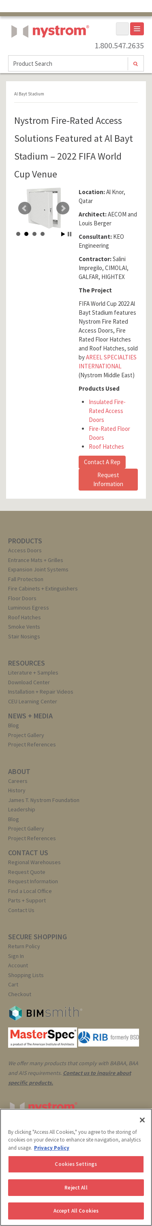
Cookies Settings (76, 1164)
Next (62, 208)
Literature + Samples (33, 672)
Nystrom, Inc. (48, 52)
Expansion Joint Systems (38, 569)
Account (18, 965)
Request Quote (26, 872)
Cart (13, 984)
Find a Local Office (30, 891)
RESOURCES (26, 663)
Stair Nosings (24, 636)
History (17, 790)
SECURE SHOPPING (37, 936)
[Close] (142, 1120)
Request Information (108, 479)
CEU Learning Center (32, 701)
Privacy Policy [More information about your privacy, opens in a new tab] (51, 1147)
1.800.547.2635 (119, 45)
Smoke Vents (24, 626)
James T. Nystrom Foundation (43, 800)
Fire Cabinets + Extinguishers (43, 588)
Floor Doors (22, 598)
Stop (69, 234)
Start (63, 234)
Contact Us (21, 910)
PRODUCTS (25, 540)
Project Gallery (26, 735)
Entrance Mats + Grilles (35, 560)
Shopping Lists (26, 975)
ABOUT (19, 771)
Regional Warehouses (34, 862)
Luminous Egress (28, 607)
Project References (32, 744)
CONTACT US (28, 852)
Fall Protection (25, 579)
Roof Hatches (106, 446)
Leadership (21, 809)
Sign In (16, 956)
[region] (76, 1167)
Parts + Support (27, 900)
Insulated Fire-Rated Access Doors (107, 411)
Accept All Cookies (76, 1210)
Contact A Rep (102, 462)
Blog (13, 725)
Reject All (75, 1187)
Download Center (29, 682)
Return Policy (24, 946)
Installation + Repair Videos (40, 691)
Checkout (19, 994)
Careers (18, 781)
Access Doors (25, 550)
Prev (24, 208)
